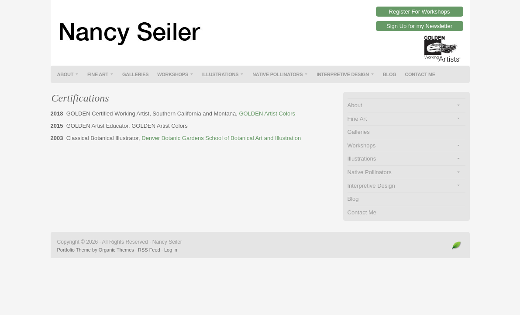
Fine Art (97, 74)
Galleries (135, 74)
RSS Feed (149, 249)
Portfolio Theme (74, 249)
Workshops (172, 74)
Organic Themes (116, 249)
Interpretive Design (343, 74)
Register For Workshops (419, 11)
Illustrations (220, 74)
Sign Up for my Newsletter (419, 26)
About (65, 74)
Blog (389, 74)
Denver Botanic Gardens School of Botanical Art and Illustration (221, 138)
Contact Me (420, 74)
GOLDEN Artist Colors (267, 113)
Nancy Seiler (260, 26)
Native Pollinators (277, 74)
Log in (170, 249)
